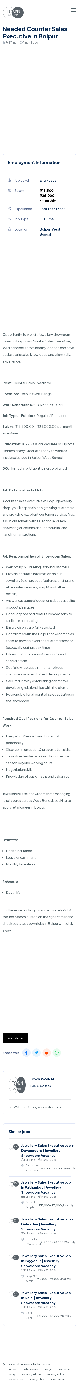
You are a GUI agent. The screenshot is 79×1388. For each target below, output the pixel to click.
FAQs (48, 1369)
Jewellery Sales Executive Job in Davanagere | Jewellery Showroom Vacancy (47, 1150)
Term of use (16, 1379)
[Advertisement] (39, 102)
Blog (12, 1374)
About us (64, 1369)
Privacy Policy (55, 1374)
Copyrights (37, 1379)
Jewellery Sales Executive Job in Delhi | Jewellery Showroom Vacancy (46, 1298)
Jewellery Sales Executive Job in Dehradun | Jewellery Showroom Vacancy (47, 1224)
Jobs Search (30, 1369)
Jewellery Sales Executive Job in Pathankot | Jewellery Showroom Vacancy (46, 1187)
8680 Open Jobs (40, 1085)
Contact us (58, 1379)
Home (12, 1369)
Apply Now (15, 1038)
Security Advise (31, 1374)
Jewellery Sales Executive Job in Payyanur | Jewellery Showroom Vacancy (46, 1261)
